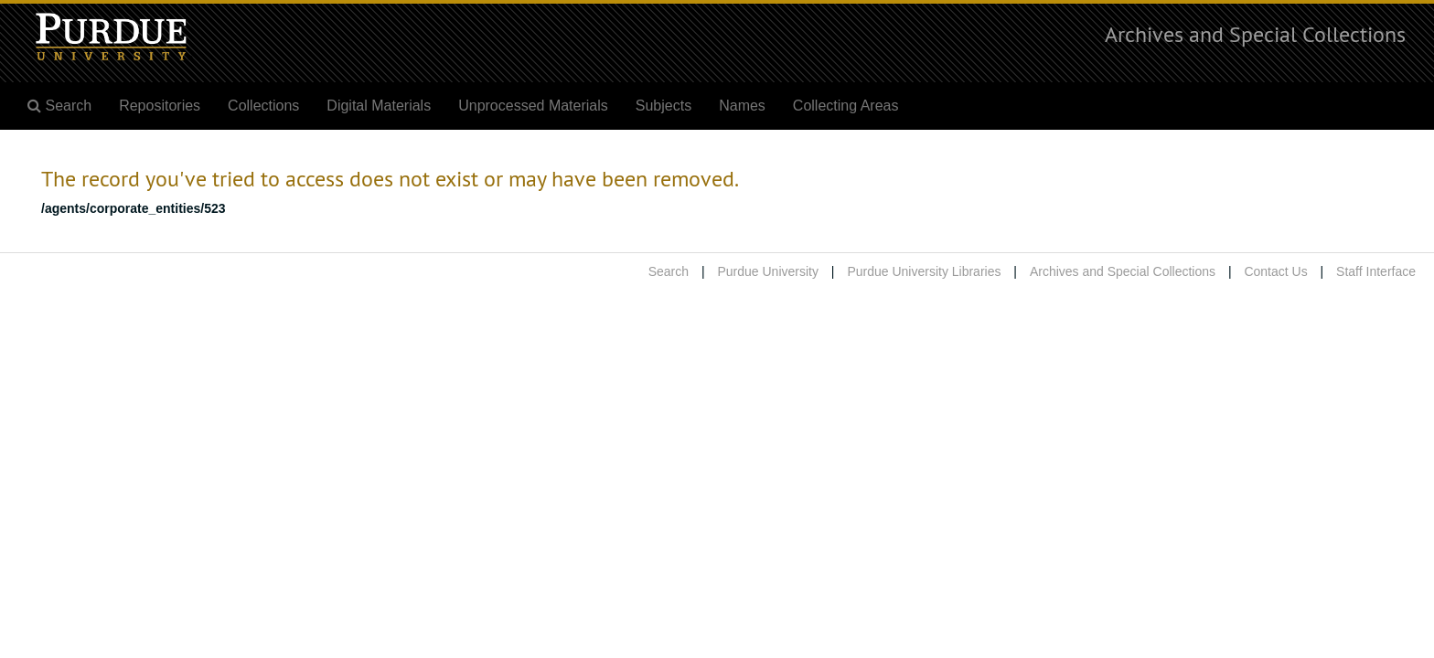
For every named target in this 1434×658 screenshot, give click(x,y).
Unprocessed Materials (533, 105)
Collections (263, 105)
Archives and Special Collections (1255, 34)
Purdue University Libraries (924, 271)
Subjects (663, 105)
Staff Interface (1376, 271)
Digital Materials (378, 105)
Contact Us (1275, 271)
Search (668, 271)
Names (742, 105)
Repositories (159, 105)
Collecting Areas (846, 105)
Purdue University (768, 271)
